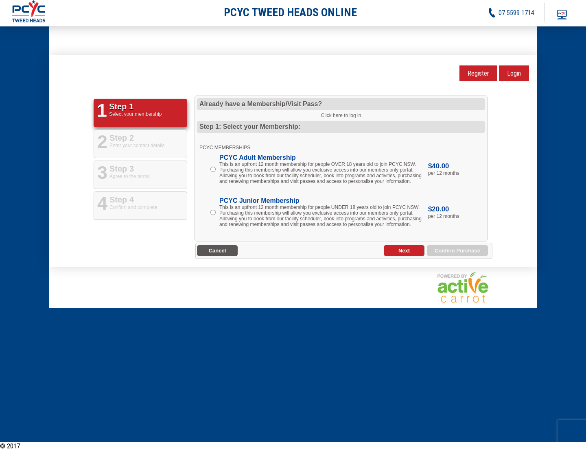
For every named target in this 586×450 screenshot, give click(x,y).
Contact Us (572, 446)
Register (478, 73)
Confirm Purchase (457, 251)
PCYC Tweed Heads (48, 446)
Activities (500, 446)
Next (404, 251)
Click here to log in (341, 115)
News (475, 446)
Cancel (217, 251)
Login (514, 73)
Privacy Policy (534, 446)
